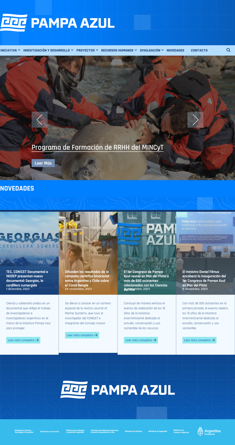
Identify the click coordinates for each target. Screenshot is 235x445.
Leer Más (43, 163)
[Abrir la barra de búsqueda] (230, 50)
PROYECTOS (88, 50)
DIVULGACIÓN (153, 50)
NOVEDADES (175, 50)
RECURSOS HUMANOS (120, 50)
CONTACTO (199, 50)
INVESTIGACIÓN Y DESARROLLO (49, 50)
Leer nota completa (23, 340)
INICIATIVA (11, 50)
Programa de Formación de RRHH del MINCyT (98, 147)
